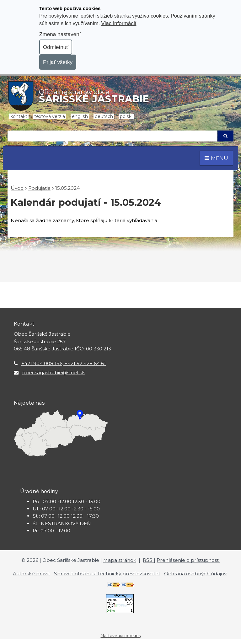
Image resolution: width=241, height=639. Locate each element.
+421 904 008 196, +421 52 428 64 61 (63, 363)
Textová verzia (49, 116)
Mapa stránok (119, 560)
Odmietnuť (55, 47)
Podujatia (39, 188)
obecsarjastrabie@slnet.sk (53, 372)
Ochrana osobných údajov (195, 574)
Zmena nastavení (60, 34)
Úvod (17, 188)
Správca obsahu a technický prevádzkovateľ (107, 574)
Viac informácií (118, 23)
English (80, 116)
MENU (216, 158)
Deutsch (104, 116)
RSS (148, 560)
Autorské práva (31, 574)
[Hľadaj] (112, 135)
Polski (126, 116)
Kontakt (18, 116)
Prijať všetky (57, 62)
